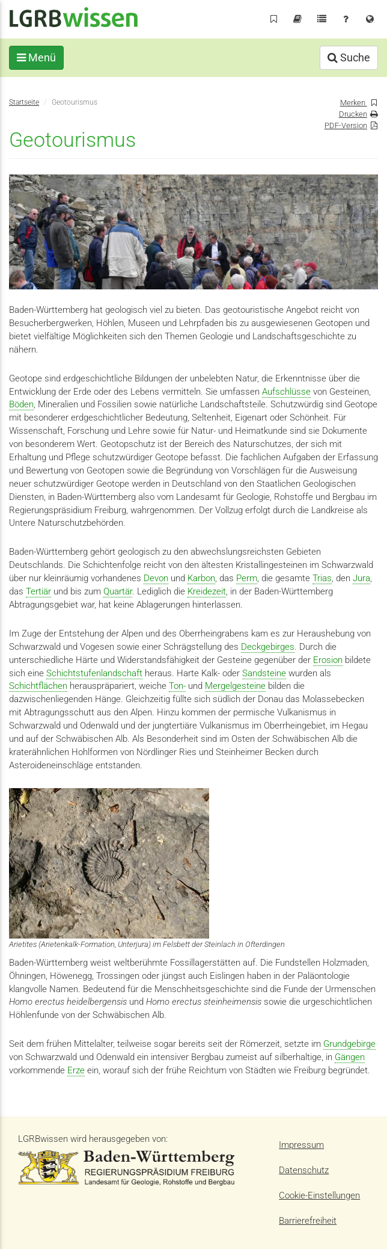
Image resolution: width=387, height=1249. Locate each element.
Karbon (201, 578)
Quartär (117, 591)
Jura (361, 578)
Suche (349, 57)
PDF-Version (346, 125)
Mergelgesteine (235, 685)
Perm (246, 578)
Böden (21, 404)
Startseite (24, 102)
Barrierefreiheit (308, 1220)
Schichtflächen (38, 685)
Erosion (328, 660)
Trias (322, 578)
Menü (36, 57)
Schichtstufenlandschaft (94, 673)
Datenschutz (304, 1170)
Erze (76, 1070)
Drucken (353, 114)
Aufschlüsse (286, 391)
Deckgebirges (267, 646)
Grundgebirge (349, 1043)
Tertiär (38, 591)
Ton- (177, 685)
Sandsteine (264, 673)
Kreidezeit (206, 591)
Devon (156, 578)
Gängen (350, 1057)
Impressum (301, 1145)
